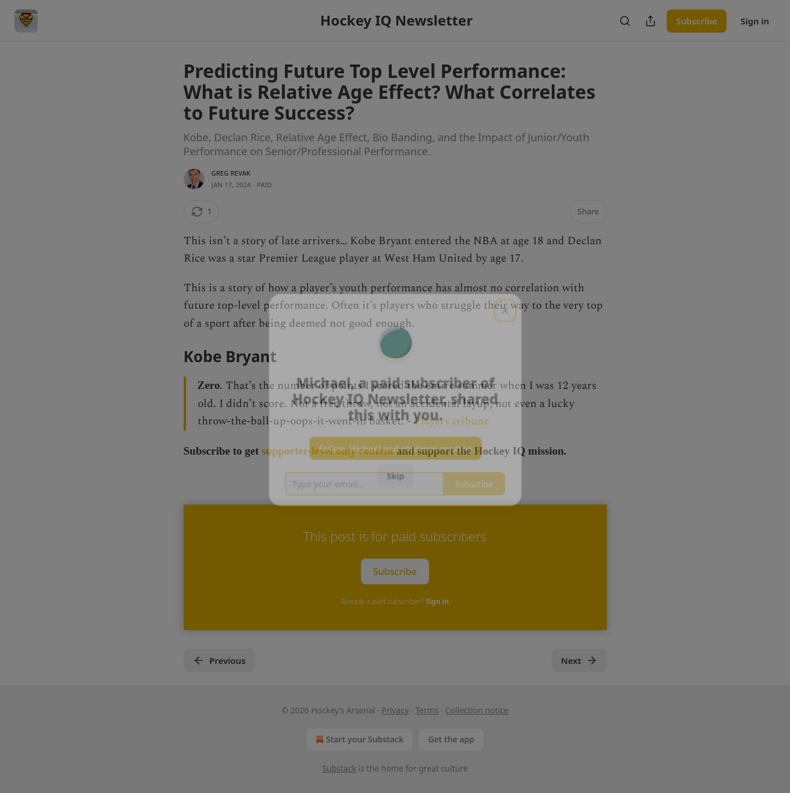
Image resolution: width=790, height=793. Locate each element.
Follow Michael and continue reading (395, 446)
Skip (395, 474)
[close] (507, 306)
